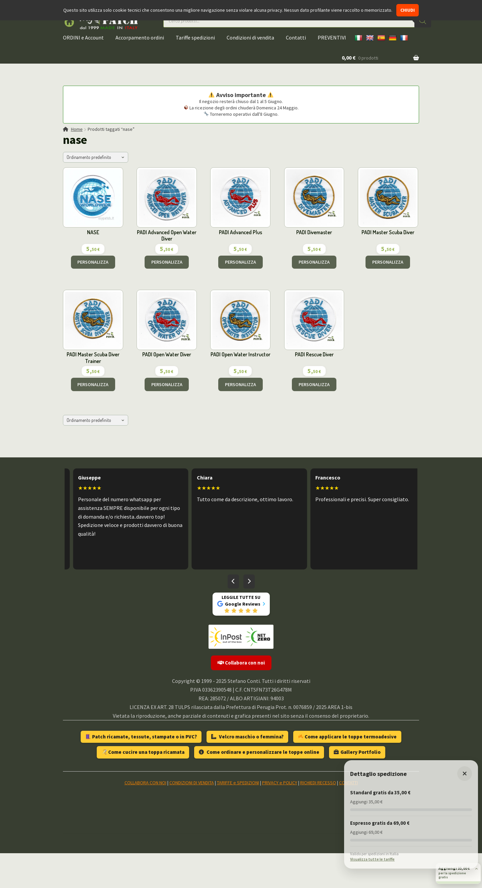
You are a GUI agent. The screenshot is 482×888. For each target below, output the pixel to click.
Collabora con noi (241, 662)
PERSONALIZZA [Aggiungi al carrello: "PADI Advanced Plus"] (240, 262)
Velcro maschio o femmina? (247, 736)
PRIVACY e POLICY (279, 783)
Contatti (296, 37)
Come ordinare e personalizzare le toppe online (259, 752)
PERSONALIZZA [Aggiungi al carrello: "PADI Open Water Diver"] (166, 384)
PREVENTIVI (332, 37)
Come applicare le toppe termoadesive (347, 736)
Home (77, 129)
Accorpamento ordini (139, 37)
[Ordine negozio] (95, 157)
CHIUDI (407, 10)
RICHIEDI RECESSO (318, 783)
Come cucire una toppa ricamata (143, 752)
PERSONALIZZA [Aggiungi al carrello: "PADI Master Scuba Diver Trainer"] (92, 384)
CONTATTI (348, 783)
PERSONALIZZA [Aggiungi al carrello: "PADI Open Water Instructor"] (240, 384)
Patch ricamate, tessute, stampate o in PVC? (141, 736)
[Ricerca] (422, 20)
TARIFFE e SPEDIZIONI (238, 783)
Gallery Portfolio (357, 752)
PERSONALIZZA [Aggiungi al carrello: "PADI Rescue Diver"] (314, 384)
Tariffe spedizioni (195, 37)
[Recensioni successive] (249, 581)
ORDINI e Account (83, 37)
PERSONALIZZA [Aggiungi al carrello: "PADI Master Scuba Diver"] (387, 262)
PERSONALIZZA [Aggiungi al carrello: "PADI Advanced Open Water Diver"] (166, 262)
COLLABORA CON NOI (145, 783)
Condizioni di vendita (250, 37)
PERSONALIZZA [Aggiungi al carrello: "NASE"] (92, 262)
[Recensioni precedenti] (233, 581)
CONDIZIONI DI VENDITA (191, 783)
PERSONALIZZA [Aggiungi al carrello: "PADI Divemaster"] (314, 262)
